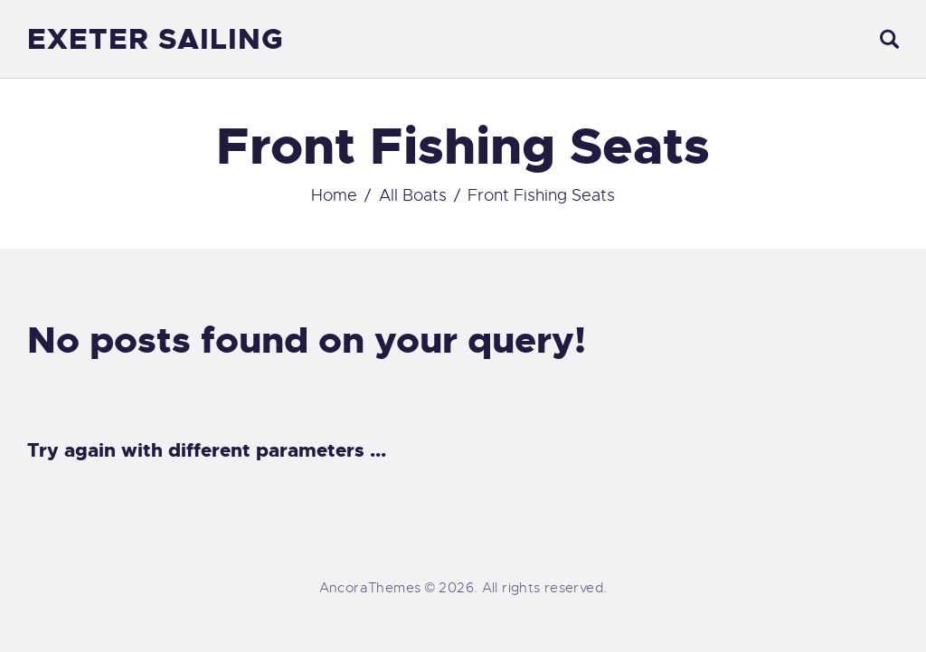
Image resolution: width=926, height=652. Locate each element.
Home (334, 195)
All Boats (413, 195)
